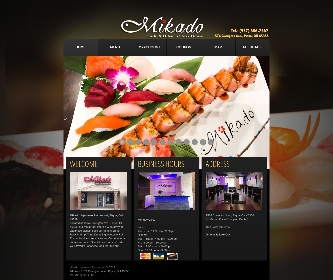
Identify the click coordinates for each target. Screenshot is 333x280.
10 (195, 142)
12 (211, 142)
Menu (115, 47)
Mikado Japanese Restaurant (87, 267)
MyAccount (149, 47)
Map (218, 47)
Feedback (252, 47)
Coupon (183, 47)
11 (203, 142)
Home (81, 47)
